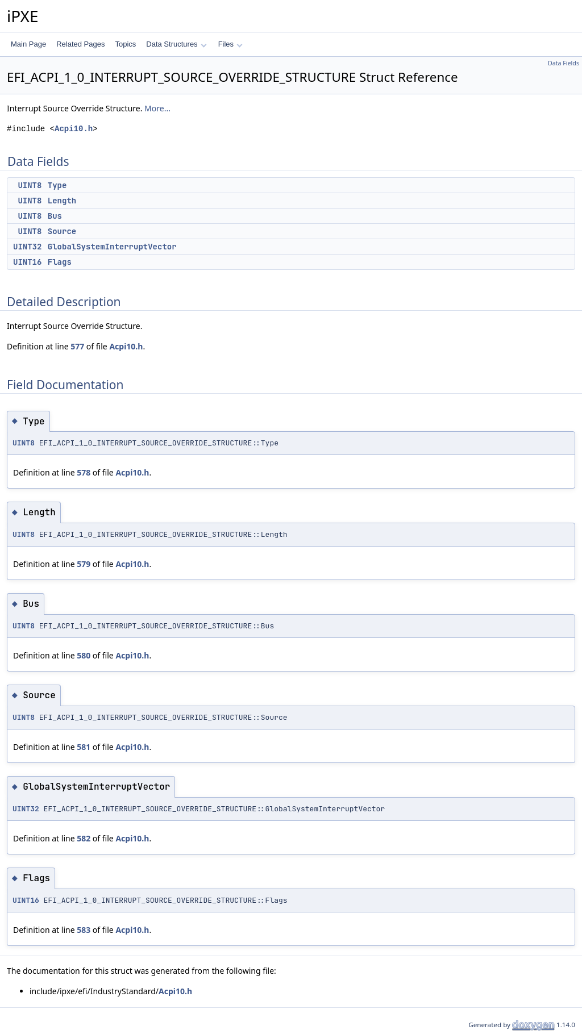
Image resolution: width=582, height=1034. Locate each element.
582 (83, 838)
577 (77, 346)
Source (62, 231)
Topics (125, 44)
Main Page (28, 44)
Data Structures (176, 44)
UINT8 (29, 185)
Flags (60, 262)
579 (83, 563)
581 (83, 746)
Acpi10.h (74, 128)
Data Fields (563, 63)
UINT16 (27, 262)
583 (83, 929)
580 (83, 655)
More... (157, 108)
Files (230, 44)
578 (83, 472)
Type (57, 185)
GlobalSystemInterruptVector (112, 246)
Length (62, 200)
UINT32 (27, 246)
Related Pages (80, 44)
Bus (55, 216)
